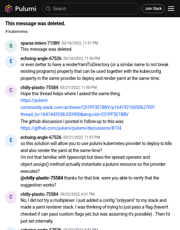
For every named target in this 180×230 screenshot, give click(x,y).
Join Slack (153, 8)
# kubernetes (16, 31)
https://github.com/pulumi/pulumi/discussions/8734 (70, 128)
